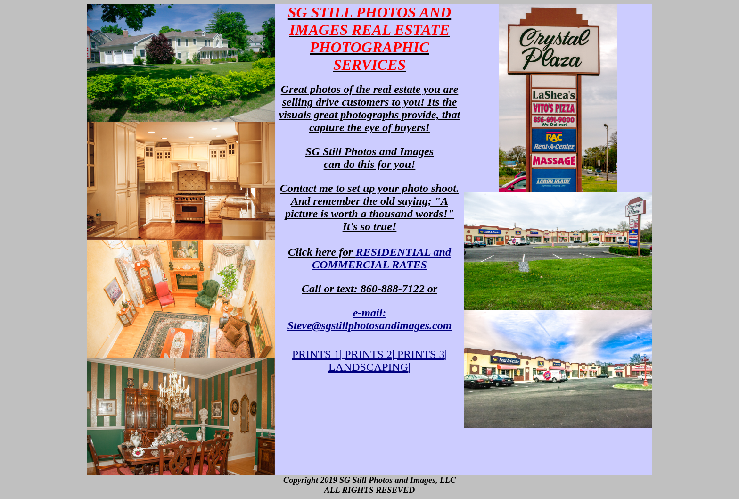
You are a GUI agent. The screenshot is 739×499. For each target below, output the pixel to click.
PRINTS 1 (316, 354)
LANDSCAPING (368, 367)
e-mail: (369, 319)
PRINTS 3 (421, 354)
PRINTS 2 (368, 354)
